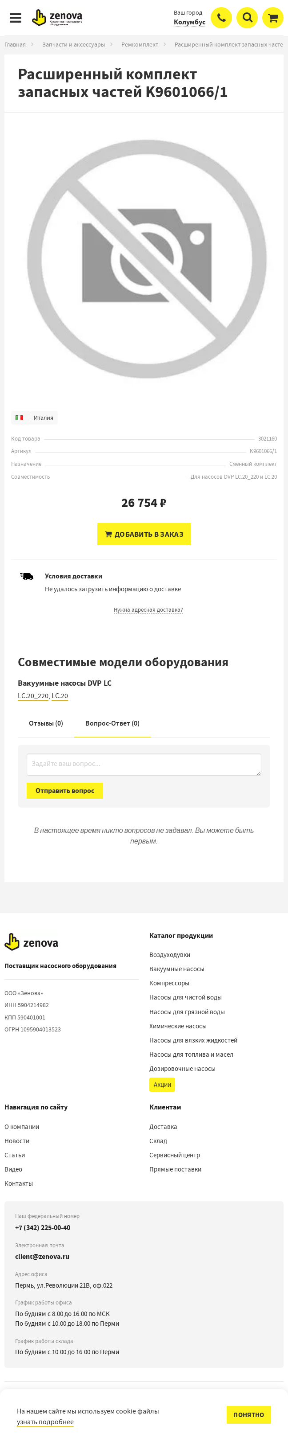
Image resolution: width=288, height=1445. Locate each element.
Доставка (163, 1126)
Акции (162, 1084)
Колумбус (189, 22)
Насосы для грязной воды (187, 1012)
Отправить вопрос (65, 790)
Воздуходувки (169, 954)
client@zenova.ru (42, 1256)
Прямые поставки (175, 1169)
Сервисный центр (174, 1155)
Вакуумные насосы (176, 969)
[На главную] (31, 942)
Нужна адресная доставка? (148, 609)
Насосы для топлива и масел (191, 1054)
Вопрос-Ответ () (112, 723)
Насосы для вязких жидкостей (193, 1040)
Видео (13, 1169)
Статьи (14, 1155)
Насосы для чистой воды (185, 997)
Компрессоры (169, 983)
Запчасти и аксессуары (73, 44)
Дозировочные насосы (182, 1068)
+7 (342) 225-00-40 (42, 1227)
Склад (158, 1140)
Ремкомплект (139, 44)
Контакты (18, 1183)
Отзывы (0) (46, 723)
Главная (15, 44)
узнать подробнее (45, 1422)
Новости (16, 1140)
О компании (21, 1126)
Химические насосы (178, 1026)
